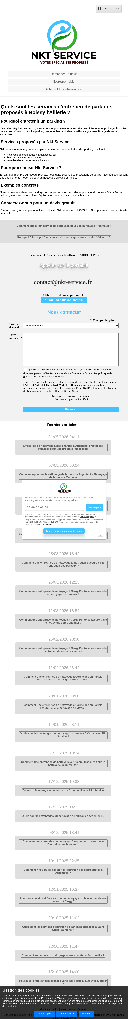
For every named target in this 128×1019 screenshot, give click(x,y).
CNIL (38, 524)
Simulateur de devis (64, 300)
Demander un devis (64, 74)
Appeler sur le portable (64, 265)
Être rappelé (94, 507)
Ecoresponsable (64, 81)
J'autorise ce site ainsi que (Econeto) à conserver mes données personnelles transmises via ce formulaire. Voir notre (67, 373)
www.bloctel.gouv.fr (87, 516)
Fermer (100, 536)
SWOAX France (70, 369)
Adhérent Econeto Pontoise (64, 89)
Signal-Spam (47, 524)
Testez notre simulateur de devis (64, 531)
